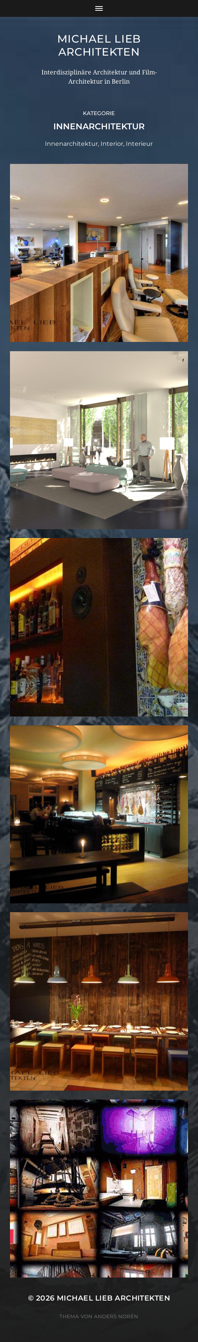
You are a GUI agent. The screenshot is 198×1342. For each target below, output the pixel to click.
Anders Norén (116, 1316)
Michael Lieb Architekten (99, 45)
